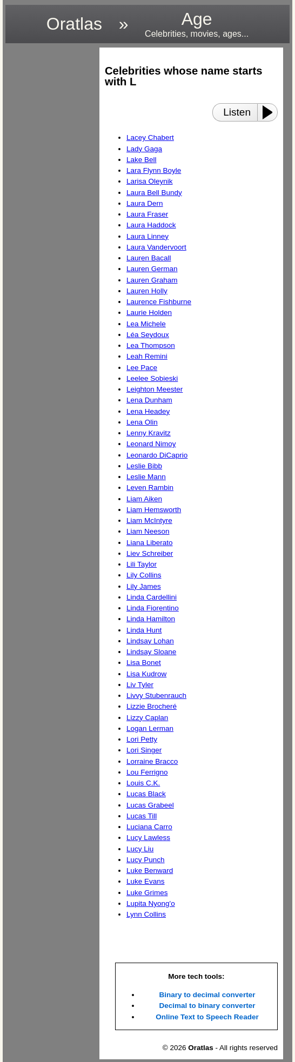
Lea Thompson (150, 345)
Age (197, 24)
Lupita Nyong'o (150, 903)
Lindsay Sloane (151, 652)
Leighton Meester (154, 389)
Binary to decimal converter (207, 995)
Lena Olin (142, 422)
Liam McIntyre (149, 520)
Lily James (143, 586)
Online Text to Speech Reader (207, 1017)
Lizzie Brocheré (151, 706)
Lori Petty (141, 739)
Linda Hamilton (150, 619)
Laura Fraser (147, 214)
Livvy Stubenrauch (156, 695)
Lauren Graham (152, 280)
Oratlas (74, 23)
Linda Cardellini (151, 597)
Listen (237, 112)
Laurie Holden (149, 312)
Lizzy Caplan (147, 718)
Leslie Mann (146, 477)
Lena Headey (148, 411)
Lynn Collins (146, 914)
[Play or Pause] (271, 112)
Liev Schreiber (149, 553)
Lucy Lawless (148, 838)
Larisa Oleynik (149, 181)
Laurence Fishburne (158, 302)
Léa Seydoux (147, 335)
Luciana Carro (149, 827)
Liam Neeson (148, 531)
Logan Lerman (149, 728)
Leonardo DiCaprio (156, 455)
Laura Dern (144, 203)
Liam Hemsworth (153, 510)
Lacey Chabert (150, 137)
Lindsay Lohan (150, 641)
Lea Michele (146, 324)
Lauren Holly (146, 291)
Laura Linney (147, 236)
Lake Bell (141, 160)
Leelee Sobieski (152, 378)
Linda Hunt (144, 630)
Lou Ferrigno (147, 772)
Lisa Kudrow (146, 674)
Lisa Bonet (143, 662)
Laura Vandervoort (156, 247)
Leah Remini (146, 356)
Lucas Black (146, 794)
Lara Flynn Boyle (153, 170)
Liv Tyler (139, 685)
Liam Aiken (144, 499)
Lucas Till (141, 816)
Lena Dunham (149, 400)
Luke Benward (149, 870)
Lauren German (152, 269)
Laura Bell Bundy (154, 193)
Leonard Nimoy (151, 444)
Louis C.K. (143, 783)
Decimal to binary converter (207, 1005)
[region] (49, 210)
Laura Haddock (151, 225)
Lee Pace (141, 368)
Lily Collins (144, 575)
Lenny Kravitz (148, 433)
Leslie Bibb (144, 466)
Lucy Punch (145, 860)
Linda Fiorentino (152, 608)
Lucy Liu (139, 849)
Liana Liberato (149, 543)
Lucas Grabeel (150, 805)
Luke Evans (145, 881)
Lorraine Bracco (152, 761)
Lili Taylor (141, 564)
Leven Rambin (149, 487)
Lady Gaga (144, 149)
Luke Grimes (147, 893)
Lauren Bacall (148, 258)
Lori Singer (144, 750)
